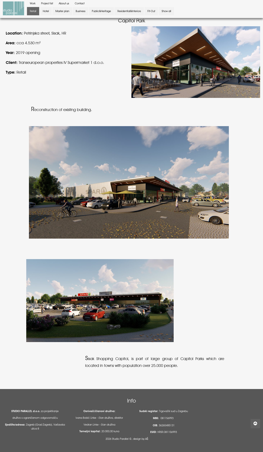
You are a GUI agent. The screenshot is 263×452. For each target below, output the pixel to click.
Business (80, 11)
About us (64, 3)
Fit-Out (151, 11)
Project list (47, 3)
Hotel (46, 11)
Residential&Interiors (129, 11)
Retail (33, 11)
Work (32, 3)
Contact (79, 3)
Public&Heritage (101, 11)
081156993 (167, 418)
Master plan (62, 11)
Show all (166, 11)
